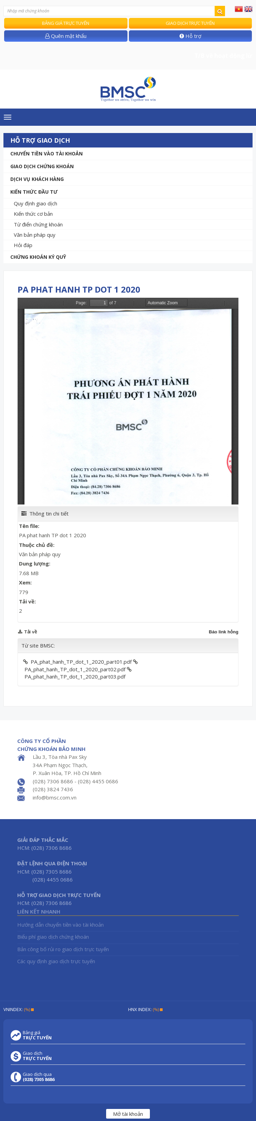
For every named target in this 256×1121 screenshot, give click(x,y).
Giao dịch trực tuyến (190, 23)
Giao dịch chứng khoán (42, 166)
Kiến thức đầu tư (34, 191)
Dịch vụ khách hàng (37, 179)
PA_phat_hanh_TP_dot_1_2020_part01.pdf (81, 661)
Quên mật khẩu (65, 35)
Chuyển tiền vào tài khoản (46, 153)
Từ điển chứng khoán (38, 224)
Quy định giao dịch (35, 203)
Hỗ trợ (190, 35)
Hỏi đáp (23, 245)
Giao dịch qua (38, 1077)
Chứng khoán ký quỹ (38, 257)
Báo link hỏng (223, 631)
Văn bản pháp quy (34, 234)
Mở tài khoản (128, 1113)
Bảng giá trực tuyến (65, 23)
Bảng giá (37, 1035)
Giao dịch (37, 1056)
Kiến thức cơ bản (33, 213)
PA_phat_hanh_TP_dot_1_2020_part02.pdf (74, 669)
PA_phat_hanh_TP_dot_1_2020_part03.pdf (74, 676)
